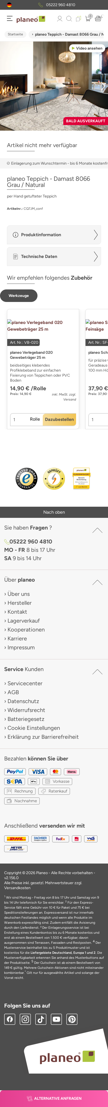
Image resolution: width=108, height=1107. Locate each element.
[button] (9, 5)
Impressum (21, 647)
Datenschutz (23, 701)
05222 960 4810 (60, 5)
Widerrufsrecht (26, 710)
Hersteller (19, 602)
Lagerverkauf (23, 620)
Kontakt (17, 611)
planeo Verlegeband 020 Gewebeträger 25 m (31, 355)
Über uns (18, 594)
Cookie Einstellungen (33, 728)
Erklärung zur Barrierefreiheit (43, 736)
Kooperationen (26, 629)
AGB (13, 692)
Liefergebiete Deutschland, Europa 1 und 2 (63, 953)
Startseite (15, 34)
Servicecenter (24, 683)
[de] (9, 5)
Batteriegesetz (25, 719)
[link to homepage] (31, 19)
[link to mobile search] (69, 18)
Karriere (17, 638)
